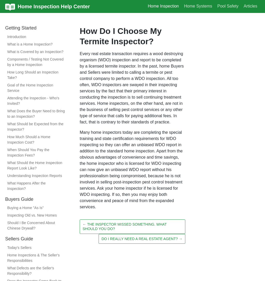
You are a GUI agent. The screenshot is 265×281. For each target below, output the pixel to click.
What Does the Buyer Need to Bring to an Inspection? (36, 114)
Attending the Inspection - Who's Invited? (33, 101)
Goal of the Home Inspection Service (30, 88)
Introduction (16, 37)
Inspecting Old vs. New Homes (32, 215)
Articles (250, 6)
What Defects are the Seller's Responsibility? (30, 271)
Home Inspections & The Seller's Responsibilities (33, 258)
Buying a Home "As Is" (25, 208)
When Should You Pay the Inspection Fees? (28, 152)
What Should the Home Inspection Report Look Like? (34, 165)
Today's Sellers (19, 248)
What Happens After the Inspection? (26, 186)
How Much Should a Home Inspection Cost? (28, 139)
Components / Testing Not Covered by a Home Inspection (35, 62)
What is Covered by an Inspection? (35, 52)
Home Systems (198, 6)
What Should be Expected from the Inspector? (35, 126)
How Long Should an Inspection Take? (32, 75)
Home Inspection (163, 6)
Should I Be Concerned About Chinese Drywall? (31, 225)
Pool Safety (228, 6)
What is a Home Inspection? (30, 44)
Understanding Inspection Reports (34, 176)
